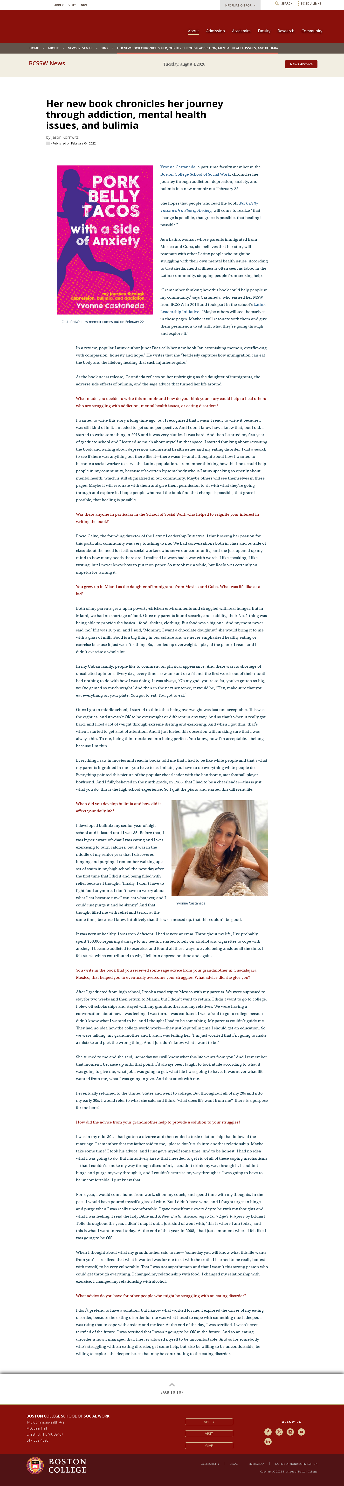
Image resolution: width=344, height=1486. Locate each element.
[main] (172, 736)
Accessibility (210, 1463)
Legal (234, 1463)
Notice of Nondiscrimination (296, 1463)
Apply (59, 5)
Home (34, 48)
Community (312, 31)
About (193, 31)
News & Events (80, 48)
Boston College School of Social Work (195, 174)
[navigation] (252, 22)
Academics (241, 31)
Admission (215, 31)
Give (84, 5)
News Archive (301, 64)
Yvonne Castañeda (177, 167)
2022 (104, 48)
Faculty (264, 31)
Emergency (257, 1463)
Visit (72, 5)
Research (286, 31)
